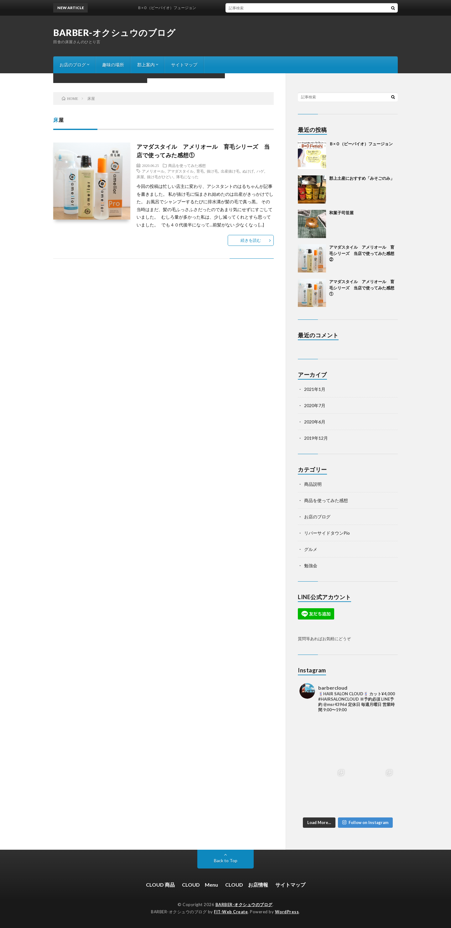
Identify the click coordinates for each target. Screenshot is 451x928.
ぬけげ (248, 171)
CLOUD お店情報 (246, 885)
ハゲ (260, 171)
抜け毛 (212, 171)
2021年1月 (314, 389)
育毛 (200, 171)
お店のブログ (73, 64)
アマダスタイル (180, 171)
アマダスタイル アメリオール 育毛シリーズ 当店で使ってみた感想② (361, 253)
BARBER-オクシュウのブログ (114, 32)
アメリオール (153, 171)
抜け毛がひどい (160, 177)
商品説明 (313, 484)
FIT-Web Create (231, 911)
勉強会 (310, 565)
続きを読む (251, 240)
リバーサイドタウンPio (327, 533)
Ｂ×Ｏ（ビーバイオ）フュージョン (171, 7)
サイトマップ (184, 64)
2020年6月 (314, 421)
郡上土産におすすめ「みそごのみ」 (361, 178)
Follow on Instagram (365, 822)
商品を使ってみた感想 (187, 165)
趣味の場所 (113, 64)
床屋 (140, 177)
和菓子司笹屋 (341, 212)
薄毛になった (187, 177)
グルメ (310, 549)
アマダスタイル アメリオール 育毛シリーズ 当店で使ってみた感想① (361, 287)
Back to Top (225, 860)
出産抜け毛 (230, 171)
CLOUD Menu (200, 885)
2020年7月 (314, 405)
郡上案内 (146, 64)
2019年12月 (316, 438)
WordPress (287, 911)
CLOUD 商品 (160, 885)
